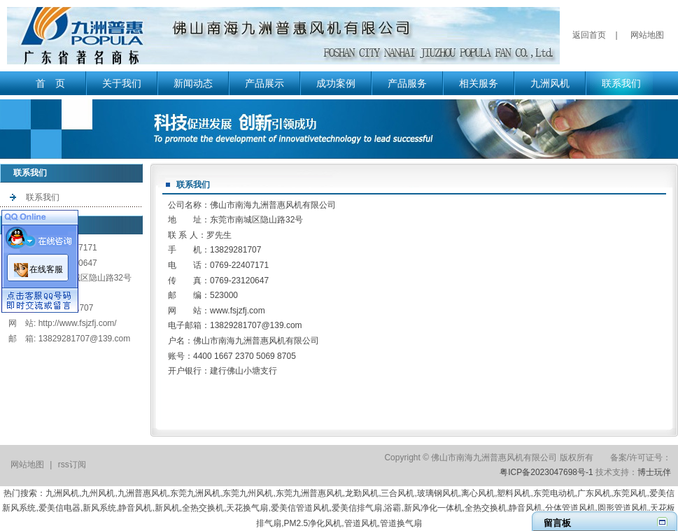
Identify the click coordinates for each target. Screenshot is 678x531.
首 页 (50, 83)
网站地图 (647, 35)
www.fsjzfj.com (237, 311)
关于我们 (121, 83)
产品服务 (407, 83)
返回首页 (589, 35)
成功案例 (335, 83)
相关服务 (478, 83)
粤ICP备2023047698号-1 (546, 472)
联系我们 (621, 83)
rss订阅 (72, 464)
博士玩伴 (654, 472)
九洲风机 (550, 83)
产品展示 (264, 83)
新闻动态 (193, 83)
